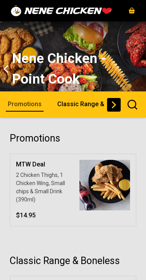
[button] (131, 10)
